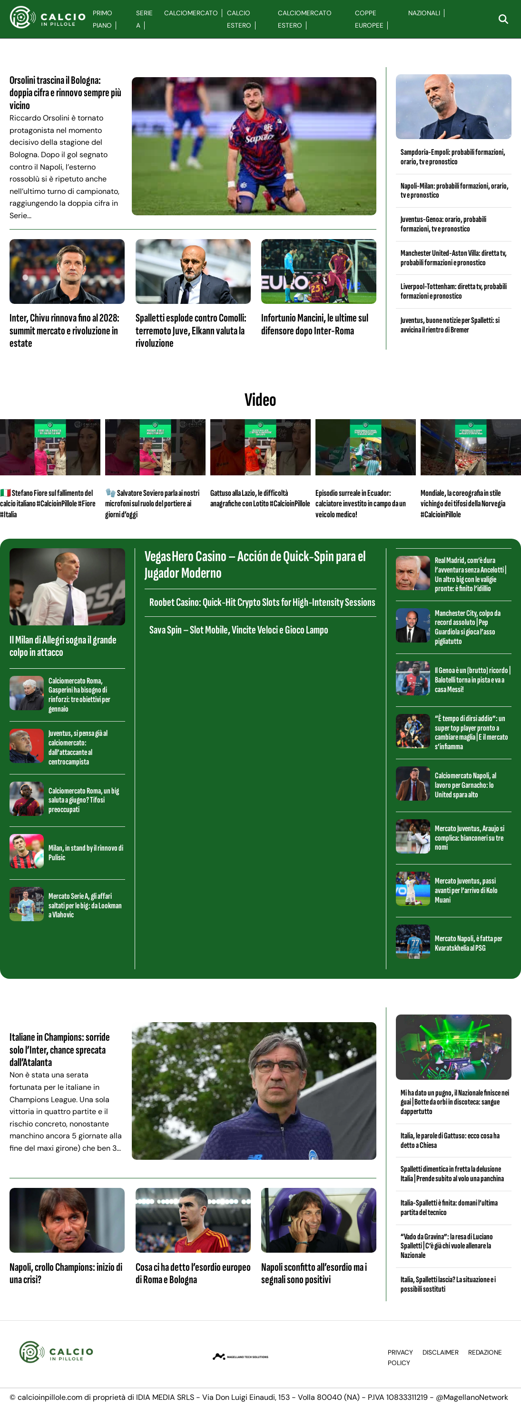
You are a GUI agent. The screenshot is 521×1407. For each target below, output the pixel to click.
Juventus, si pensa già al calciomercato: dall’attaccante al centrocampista (78, 747)
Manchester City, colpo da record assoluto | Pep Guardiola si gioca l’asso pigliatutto (468, 627)
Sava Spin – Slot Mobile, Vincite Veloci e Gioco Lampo (238, 630)
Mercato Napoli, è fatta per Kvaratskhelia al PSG (468, 943)
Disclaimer (441, 1352)
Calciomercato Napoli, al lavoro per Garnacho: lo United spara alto (465, 785)
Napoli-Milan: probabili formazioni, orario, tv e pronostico (455, 191)
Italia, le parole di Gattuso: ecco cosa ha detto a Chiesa (450, 1140)
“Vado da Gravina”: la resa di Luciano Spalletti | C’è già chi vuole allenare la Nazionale (447, 1246)
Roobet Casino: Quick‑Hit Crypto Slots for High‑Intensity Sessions (262, 602)
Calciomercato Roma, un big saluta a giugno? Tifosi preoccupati (84, 800)
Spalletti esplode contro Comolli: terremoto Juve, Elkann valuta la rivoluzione (191, 330)
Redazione (485, 1352)
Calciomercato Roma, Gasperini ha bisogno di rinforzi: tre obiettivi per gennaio (79, 695)
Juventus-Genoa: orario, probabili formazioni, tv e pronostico (443, 224)
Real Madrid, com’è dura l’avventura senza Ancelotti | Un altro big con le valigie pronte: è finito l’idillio (470, 574)
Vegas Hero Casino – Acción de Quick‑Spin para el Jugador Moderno (255, 565)
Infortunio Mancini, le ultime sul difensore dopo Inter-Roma (314, 324)
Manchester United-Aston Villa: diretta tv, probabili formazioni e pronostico (454, 258)
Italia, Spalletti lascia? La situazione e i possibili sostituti (448, 1284)
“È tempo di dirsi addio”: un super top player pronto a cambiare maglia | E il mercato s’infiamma (471, 733)
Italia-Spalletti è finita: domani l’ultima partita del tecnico (449, 1207)
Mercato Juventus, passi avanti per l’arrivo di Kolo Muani (466, 890)
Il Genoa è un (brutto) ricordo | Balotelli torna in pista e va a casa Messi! (473, 679)
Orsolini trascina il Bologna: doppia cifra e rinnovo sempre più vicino (65, 92)
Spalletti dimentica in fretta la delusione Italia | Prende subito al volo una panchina (452, 1174)
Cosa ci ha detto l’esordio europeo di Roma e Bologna (193, 1273)
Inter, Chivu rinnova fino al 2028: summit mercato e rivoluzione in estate (64, 330)
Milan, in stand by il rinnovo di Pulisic (86, 853)
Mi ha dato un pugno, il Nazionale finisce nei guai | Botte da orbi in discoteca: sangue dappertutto (455, 1102)
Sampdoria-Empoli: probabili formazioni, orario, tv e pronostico (453, 157)
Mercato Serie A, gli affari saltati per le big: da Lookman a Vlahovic (85, 905)
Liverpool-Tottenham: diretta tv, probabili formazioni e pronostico (454, 291)
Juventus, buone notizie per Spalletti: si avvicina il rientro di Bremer (450, 325)
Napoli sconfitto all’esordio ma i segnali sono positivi (314, 1273)
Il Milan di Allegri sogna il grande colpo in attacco (63, 646)
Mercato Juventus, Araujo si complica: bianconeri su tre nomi (469, 838)
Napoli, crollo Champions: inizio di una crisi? (66, 1273)
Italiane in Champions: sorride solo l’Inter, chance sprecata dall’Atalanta (60, 1049)
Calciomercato (191, 13)
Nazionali (424, 13)
